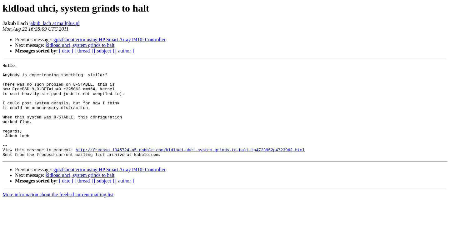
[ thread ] (83, 50)
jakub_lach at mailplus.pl (54, 23)
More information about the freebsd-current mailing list (57, 213)
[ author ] (124, 50)
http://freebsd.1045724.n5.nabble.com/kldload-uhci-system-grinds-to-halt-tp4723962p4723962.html (190, 167)
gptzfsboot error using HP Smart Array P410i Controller (109, 39)
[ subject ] (104, 50)
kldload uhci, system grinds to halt (80, 45)
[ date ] (66, 50)
